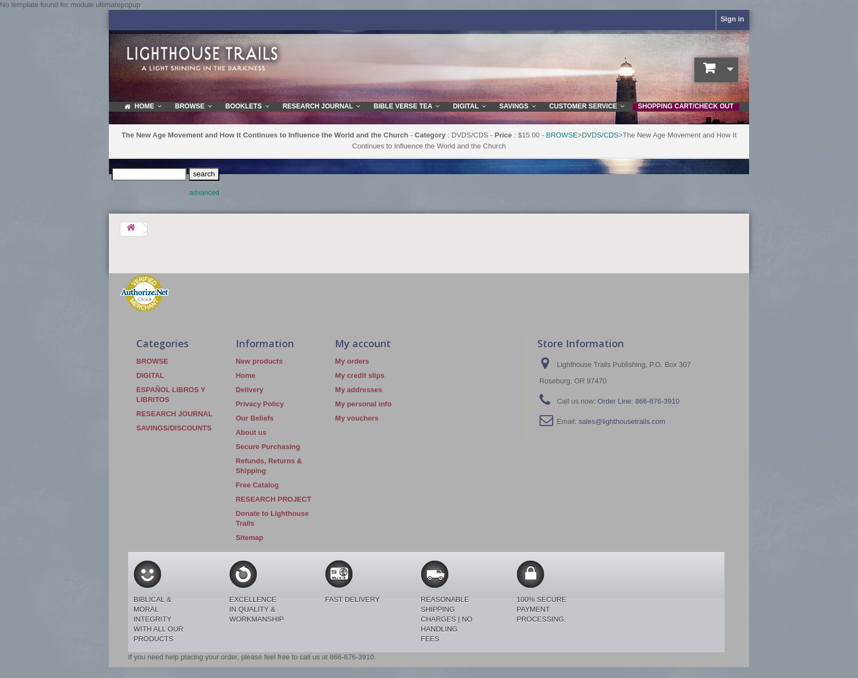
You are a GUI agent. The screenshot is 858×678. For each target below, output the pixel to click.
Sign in (732, 19)
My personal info (363, 404)
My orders (352, 361)
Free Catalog (257, 485)
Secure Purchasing (268, 447)
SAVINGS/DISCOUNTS (174, 428)
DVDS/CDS (600, 135)
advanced (204, 193)
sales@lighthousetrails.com (621, 421)
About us (251, 432)
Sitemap (250, 537)
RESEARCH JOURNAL (174, 414)
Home (246, 375)
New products (259, 361)
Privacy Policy (260, 404)
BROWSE (562, 135)
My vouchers (356, 418)
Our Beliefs (255, 418)
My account (363, 343)
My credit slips (359, 375)
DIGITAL (150, 375)
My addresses (358, 390)
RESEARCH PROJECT (273, 499)
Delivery (250, 390)
